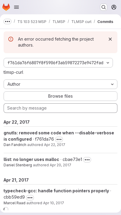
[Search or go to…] (103, 7)
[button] (6, 209)
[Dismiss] (110, 39)
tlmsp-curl (13, 72)
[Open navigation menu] (16, 7)
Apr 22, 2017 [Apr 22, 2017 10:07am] (54, 144)
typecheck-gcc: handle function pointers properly (56, 190)
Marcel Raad (14, 203)
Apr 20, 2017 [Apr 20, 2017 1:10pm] (60, 165)
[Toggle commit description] (59, 139)
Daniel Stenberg (18, 165)
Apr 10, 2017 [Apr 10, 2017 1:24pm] (53, 203)
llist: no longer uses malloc (31, 159)
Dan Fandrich (15, 144)
